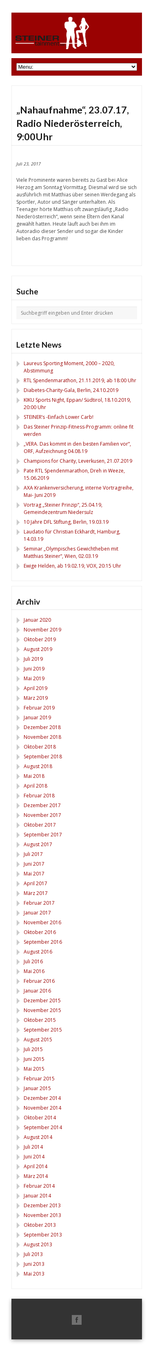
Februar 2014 (39, 1185)
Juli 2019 (33, 658)
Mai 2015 (34, 1068)
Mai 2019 (34, 678)
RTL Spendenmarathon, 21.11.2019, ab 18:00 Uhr (80, 380)
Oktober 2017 (40, 824)
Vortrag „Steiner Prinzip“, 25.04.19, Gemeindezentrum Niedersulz (63, 508)
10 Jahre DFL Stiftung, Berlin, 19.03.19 (66, 521)
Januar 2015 (37, 1088)
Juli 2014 (33, 1146)
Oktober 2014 (40, 1117)
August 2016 (38, 951)
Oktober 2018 (40, 746)
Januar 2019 (37, 717)
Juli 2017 (33, 854)
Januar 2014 (37, 1195)
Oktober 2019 (40, 639)
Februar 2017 (39, 902)
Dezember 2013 (42, 1205)
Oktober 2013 (40, 1224)
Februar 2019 (39, 707)
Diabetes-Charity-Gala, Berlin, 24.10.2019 (71, 390)
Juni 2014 (34, 1156)
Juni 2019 (34, 668)
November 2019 (42, 629)
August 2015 (38, 1039)
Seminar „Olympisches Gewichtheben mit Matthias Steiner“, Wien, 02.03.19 (71, 552)
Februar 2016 (39, 981)
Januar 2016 (37, 990)
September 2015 (43, 1029)
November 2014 (42, 1107)
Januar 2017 (37, 912)
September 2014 (43, 1127)
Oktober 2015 (40, 1020)
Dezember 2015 (42, 1000)
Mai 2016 (34, 971)
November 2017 (42, 815)
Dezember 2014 (42, 1098)
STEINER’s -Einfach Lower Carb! (58, 417)
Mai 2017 (34, 873)
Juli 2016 (33, 961)
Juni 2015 (34, 1059)
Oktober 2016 (40, 932)
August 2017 (38, 844)
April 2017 (35, 883)
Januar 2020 (37, 619)
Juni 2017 (34, 863)
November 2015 (42, 1010)
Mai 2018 (34, 776)
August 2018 (38, 766)
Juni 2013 (34, 1264)
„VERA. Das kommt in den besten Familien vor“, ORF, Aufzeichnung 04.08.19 (77, 447)
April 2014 (35, 1166)
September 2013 (43, 1234)
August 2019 (38, 649)
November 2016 (42, 922)
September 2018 (43, 756)
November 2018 (42, 737)
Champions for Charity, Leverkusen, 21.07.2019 (78, 460)
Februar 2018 (39, 795)
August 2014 (38, 1137)
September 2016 (43, 941)
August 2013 (38, 1244)
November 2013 (42, 1215)
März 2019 (36, 698)
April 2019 (35, 688)
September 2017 (43, 834)
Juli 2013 (33, 1254)
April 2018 (35, 785)
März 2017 (36, 893)
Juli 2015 (33, 1049)
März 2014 (36, 1176)
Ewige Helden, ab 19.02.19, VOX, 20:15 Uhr (72, 565)
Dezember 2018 (42, 727)
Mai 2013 (34, 1273)
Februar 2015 (39, 1078)
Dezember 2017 (42, 805)
